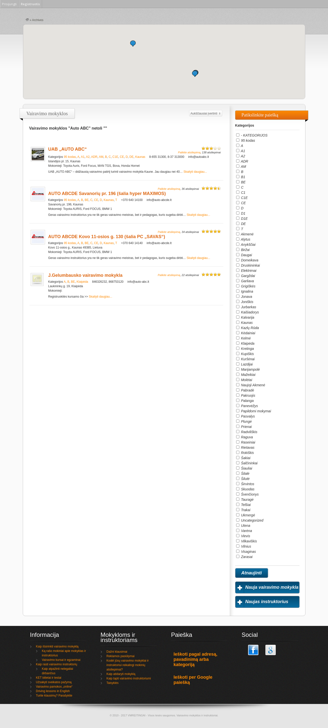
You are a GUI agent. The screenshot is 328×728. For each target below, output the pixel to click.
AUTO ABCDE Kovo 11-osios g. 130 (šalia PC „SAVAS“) (106, 236)
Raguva (244, 437)
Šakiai (243, 458)
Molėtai (244, 380)
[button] (195, 74)
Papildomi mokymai (253, 411)
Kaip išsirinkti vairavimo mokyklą (57, 646)
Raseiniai (245, 442)
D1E (242, 219)
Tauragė (245, 500)
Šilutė (243, 479)
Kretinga (245, 349)
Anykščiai (246, 245)
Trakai (243, 510)
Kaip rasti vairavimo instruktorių (56, 664)
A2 (88, 157)
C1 (241, 193)
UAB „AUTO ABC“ (67, 149)
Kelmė (243, 338)
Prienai (244, 427)
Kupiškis (245, 354)
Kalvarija (245, 317)
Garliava (245, 281)
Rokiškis (245, 453)
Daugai (244, 255)
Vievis (243, 536)
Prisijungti (9, 4)
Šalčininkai (247, 463)
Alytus (243, 239)
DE (131, 157)
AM (101, 157)
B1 (240, 177)
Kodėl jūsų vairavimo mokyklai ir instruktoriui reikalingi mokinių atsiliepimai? (127, 665)
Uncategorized (249, 520)
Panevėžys (247, 406)
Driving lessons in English (53, 691)
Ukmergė (245, 515)
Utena (243, 526)
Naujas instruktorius (266, 601)
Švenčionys (247, 494)
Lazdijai (244, 364)
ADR (94, 157)
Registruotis (30, 4)
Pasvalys (245, 416)
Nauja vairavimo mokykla (272, 587)
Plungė (244, 421)
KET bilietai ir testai (48, 677)
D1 (241, 213)
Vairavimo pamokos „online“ (54, 686)
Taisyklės (112, 683)
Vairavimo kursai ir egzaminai (61, 660)
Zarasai (244, 557)
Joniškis (244, 302)
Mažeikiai (245, 375)
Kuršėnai (245, 359)
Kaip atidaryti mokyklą (120, 674)
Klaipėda (82, 281)
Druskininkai (248, 265)
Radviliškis (246, 432)
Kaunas (140, 157)
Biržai (243, 250)
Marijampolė (248, 369)
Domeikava (247, 260)
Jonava (244, 297)
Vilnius (243, 546)
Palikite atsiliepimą (189, 152)
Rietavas (245, 447)
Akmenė (245, 234)
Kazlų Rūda (247, 328)
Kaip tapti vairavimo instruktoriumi (128, 678)
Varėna (244, 531)
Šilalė (243, 474)
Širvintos (245, 484)
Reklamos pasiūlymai (120, 656)
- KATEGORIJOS (252, 135)
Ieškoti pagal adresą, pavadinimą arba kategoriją (195, 659)
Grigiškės (245, 286)
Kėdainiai (245, 333)
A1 (83, 157)
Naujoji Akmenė (250, 385)
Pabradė (245, 390)
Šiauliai (244, 468)
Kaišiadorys (247, 312)
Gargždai (245, 276)
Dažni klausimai (116, 651)
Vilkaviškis (246, 541)
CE (122, 157)
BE (87, 200)
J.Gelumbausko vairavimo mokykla (85, 275)
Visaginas (246, 552)
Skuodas (245, 489)
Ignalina (244, 291)
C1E (115, 157)
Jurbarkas (246, 307)
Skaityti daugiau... (195, 171)
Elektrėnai (246, 271)
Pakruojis (245, 395)
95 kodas (70, 157)
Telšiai (243, 505)
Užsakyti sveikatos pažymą (54, 682)
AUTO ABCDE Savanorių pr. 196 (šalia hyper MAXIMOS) (107, 193)
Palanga (245, 401)
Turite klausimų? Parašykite (54, 695)
